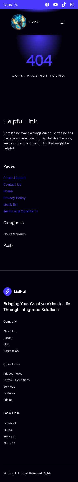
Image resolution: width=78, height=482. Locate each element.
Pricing (8, 399)
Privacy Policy (14, 198)
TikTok (7, 430)
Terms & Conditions (16, 380)
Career (7, 337)
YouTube (9, 443)
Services (9, 386)
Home (8, 191)
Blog (6, 344)
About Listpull (14, 178)
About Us (9, 331)
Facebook (10, 423)
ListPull (34, 22)
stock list (10, 204)
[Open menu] (61, 22)
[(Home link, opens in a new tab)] (18, 22)
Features (9, 393)
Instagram (10, 436)
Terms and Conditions (20, 211)
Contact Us (12, 184)
